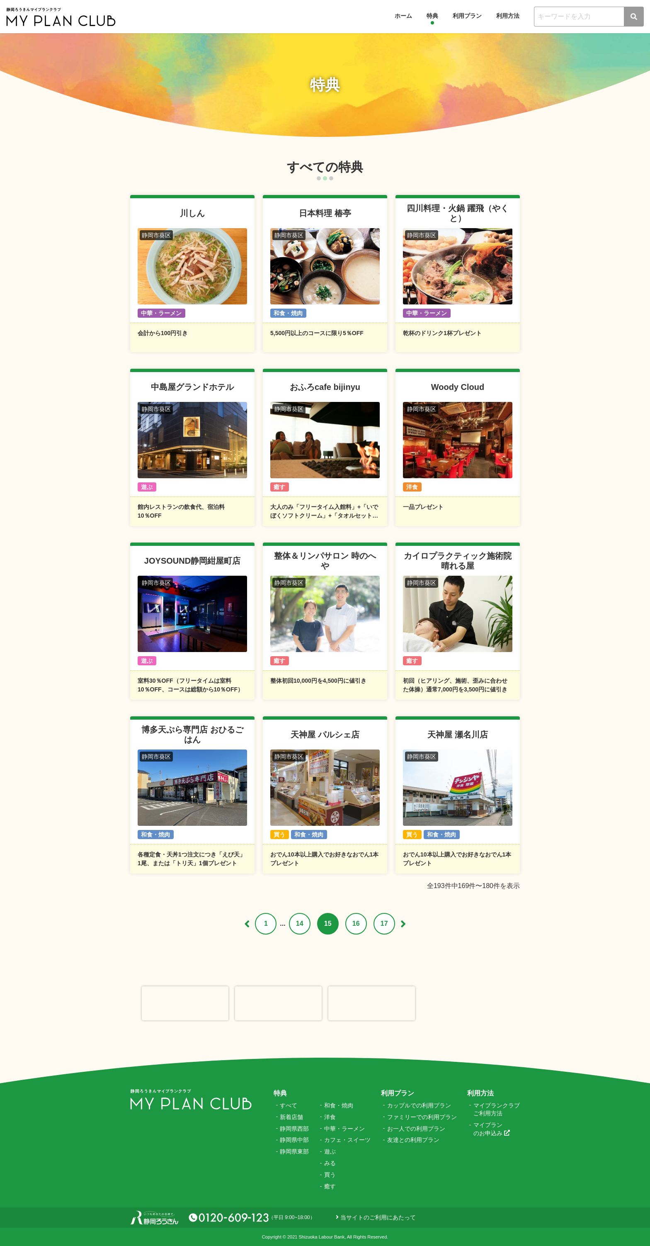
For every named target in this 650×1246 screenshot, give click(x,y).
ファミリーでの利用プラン (422, 1117)
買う (330, 1174)
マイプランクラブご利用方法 (496, 1109)
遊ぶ (330, 1151)
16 (356, 923)
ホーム (403, 15)
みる (330, 1163)
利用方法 (507, 15)
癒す (330, 1186)
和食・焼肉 (338, 1105)
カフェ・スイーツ (347, 1139)
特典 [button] (432, 15)
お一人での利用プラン (416, 1128)
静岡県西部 (294, 1128)
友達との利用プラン (413, 1139)
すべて (288, 1105)
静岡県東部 (294, 1151)
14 (299, 923)
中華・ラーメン (344, 1128)
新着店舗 (291, 1117)
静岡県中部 (294, 1139)
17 (384, 923)
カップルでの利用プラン (419, 1105)
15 (328, 923)
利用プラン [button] (467, 15)
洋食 (330, 1117)
